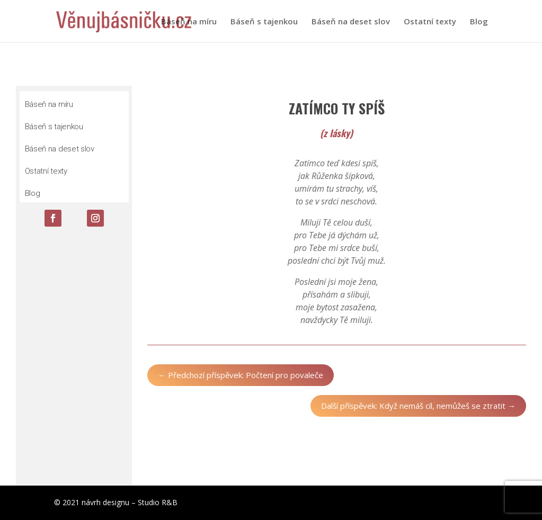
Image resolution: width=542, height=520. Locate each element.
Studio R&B (157, 502)
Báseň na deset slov (351, 21)
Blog (479, 21)
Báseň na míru (189, 21)
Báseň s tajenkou (264, 21)
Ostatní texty (430, 21)
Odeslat (102, 466)
